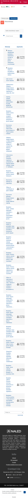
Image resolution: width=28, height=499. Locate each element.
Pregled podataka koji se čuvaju (14, 464)
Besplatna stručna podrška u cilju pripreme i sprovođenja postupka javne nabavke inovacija (10, 400)
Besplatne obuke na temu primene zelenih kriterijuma (10, 173)
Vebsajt (14, 458)
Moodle (14, 497)
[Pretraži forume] (12, 36)
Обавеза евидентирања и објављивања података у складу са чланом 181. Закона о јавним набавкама (10, 144)
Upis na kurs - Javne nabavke (10, 79)
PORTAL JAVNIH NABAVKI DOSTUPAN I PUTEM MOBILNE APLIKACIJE (9, 102)
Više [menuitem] (24, 6)
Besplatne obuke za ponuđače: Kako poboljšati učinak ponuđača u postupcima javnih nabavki (10, 228)
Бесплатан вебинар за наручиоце (9, 181)
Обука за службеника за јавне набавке (10, 189)
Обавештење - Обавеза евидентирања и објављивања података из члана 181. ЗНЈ (10, 89)
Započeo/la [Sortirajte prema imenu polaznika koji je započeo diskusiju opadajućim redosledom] (20, 46)
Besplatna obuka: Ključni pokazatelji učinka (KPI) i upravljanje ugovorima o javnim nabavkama (9, 316)
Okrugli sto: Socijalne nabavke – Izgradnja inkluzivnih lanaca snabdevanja (9, 356)
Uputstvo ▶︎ (20, 415)
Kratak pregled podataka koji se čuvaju (11, 491)
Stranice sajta (5, 18)
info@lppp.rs (11, 4)
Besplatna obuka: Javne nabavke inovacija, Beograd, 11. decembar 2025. (10, 370)
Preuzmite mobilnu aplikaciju (9, 493)
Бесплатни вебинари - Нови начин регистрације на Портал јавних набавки (10, 129)
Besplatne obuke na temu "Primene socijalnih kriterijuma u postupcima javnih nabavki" (10, 116)
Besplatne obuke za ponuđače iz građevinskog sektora (11, 71)
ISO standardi (14, 460)
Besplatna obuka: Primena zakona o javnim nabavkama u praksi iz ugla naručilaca (10, 257)
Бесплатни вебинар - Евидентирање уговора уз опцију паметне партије (10, 199)
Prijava (25, 2)
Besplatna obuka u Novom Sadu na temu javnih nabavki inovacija (10, 344)
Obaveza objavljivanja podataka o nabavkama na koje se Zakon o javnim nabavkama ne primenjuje (11, 57)
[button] (21, 2)
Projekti (14, 462)
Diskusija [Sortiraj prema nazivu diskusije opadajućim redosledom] (7, 46)
